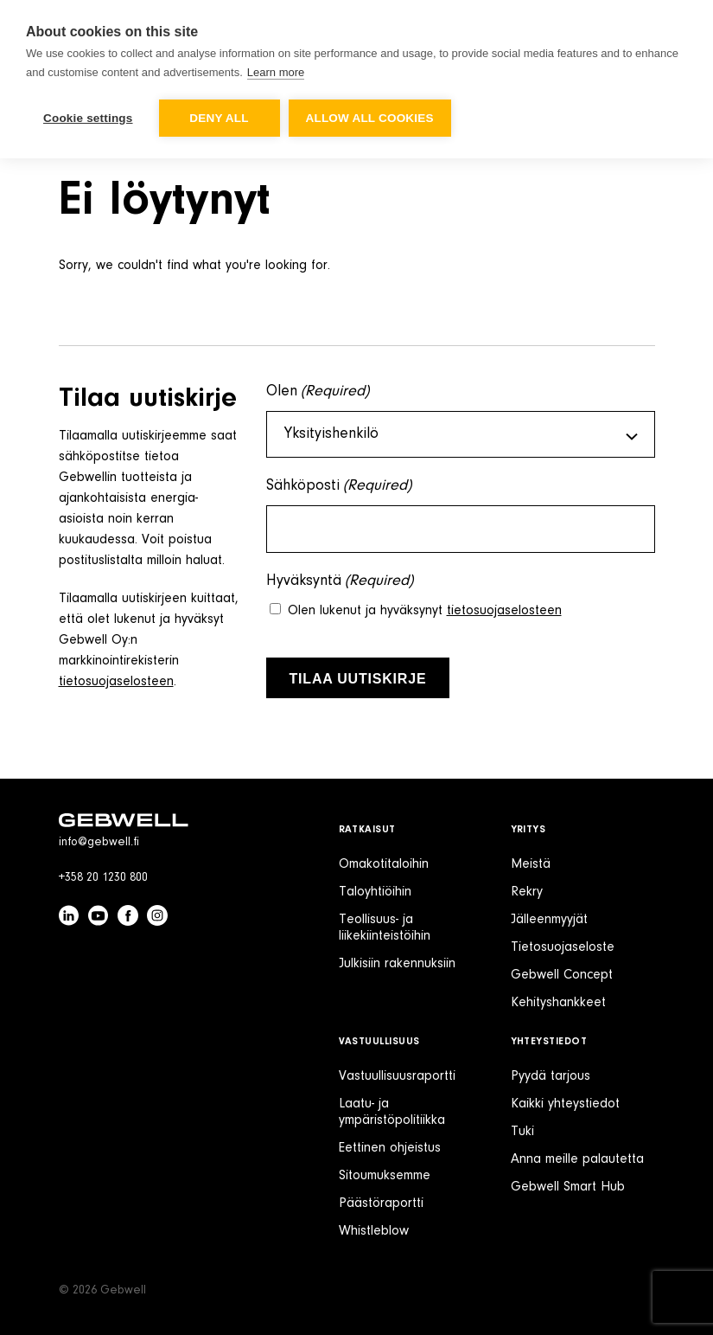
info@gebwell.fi (99, 843)
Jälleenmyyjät (549, 920)
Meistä (531, 864)
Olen (318, 392)
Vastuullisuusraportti (397, 1076)
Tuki (522, 1132)
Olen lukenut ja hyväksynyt (425, 611)
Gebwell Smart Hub (568, 1187)
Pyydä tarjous (550, 1076)
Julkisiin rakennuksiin (397, 964)
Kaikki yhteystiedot (565, 1104)
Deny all (218, 118)
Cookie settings (88, 118)
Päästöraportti (381, 1203)
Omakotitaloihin (384, 864)
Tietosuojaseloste (562, 947)
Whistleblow (374, 1231)
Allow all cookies (370, 118)
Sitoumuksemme (384, 1176)
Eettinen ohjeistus (390, 1148)
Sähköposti (339, 486)
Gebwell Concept (562, 975)
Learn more (275, 72)
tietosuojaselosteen (116, 682)
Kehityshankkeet (558, 1003)
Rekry (527, 892)
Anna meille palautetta (577, 1159)
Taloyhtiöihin (375, 892)
